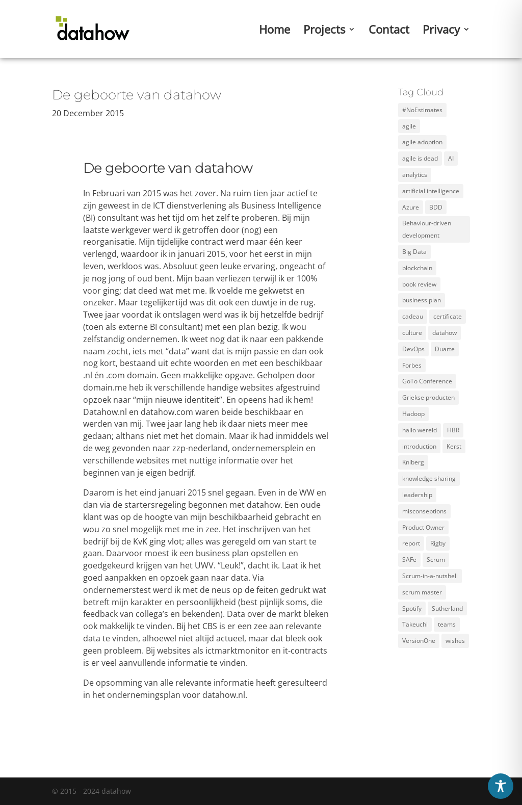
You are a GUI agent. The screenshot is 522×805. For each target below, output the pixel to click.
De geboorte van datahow (136, 95)
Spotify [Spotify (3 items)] (412, 608)
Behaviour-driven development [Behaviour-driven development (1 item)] (426, 229)
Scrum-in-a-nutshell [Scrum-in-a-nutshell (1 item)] (430, 576)
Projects (324, 31)
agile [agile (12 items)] (409, 126)
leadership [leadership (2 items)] (417, 494)
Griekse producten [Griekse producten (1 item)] (428, 397)
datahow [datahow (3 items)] (444, 332)
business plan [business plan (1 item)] (421, 300)
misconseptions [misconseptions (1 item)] (424, 511)
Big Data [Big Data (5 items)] (414, 251)
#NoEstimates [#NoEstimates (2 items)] (422, 110)
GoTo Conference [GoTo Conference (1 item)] (427, 381)
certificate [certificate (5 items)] (447, 316)
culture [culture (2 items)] (412, 332)
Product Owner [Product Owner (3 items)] (423, 527)
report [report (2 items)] (411, 543)
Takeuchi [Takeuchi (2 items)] (415, 624)
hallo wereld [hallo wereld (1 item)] (419, 430)
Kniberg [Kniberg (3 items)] (413, 462)
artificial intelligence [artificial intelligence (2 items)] (430, 191)
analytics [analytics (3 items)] (414, 174)
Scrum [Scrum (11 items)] (436, 559)
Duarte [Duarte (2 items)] (445, 349)
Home (274, 31)
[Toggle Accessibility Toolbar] (500, 786)
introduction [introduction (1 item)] (419, 446)
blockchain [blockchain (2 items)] (417, 268)
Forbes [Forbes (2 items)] (412, 365)
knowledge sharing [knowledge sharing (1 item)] (429, 478)
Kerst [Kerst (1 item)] (454, 446)
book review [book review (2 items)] (419, 284)
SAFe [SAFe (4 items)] (409, 559)
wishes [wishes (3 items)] (455, 640)
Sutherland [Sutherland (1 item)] (447, 608)
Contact (389, 31)
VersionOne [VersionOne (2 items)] (418, 640)
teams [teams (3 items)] (447, 624)
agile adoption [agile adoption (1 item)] (422, 142)
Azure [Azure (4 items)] (410, 207)
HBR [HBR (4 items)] (453, 430)
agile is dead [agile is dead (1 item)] (420, 158)
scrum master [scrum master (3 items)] (422, 592)
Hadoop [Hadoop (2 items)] (413, 413)
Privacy (441, 31)
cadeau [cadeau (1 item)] (412, 316)
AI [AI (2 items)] (451, 158)
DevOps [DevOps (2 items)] (413, 349)
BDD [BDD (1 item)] (435, 207)
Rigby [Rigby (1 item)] (438, 543)
